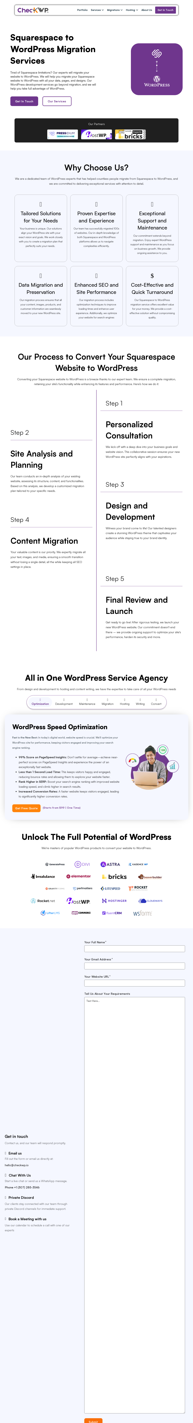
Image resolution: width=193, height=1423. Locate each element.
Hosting (130, 10)
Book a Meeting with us (27, 1219)
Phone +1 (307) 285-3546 (22, 1187)
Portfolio (82, 10)
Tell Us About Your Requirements (107, 993)
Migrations (113, 10)
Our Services (57, 101)
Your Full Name (94, 942)
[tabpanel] (96, 767)
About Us (146, 10)
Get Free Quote (26, 808)
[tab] (40, 702)
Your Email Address (97, 959)
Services (96, 10)
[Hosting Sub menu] (137, 10)
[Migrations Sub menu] (121, 10)
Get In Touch (166, 10)
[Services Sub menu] (103, 10)
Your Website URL (96, 976)
